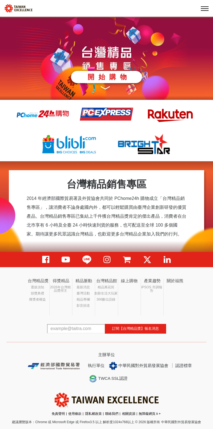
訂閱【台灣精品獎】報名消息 (135, 328)
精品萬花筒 (106, 287)
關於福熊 (175, 281)
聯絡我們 (111, 414)
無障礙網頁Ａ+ (150, 414)
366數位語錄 (106, 299)
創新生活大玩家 (106, 293)
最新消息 (83, 287)
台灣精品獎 (38, 281)
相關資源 (128, 414)
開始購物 (109, 77)
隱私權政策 (93, 414)
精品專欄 (83, 299)
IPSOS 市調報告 (151, 289)
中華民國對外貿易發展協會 (138, 366)
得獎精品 (61, 281)
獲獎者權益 (37, 299)
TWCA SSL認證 (108, 379)
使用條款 (75, 414)
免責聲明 (58, 414)
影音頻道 (83, 305)
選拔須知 (37, 287)
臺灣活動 (83, 293)
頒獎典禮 (37, 293)
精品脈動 (83, 281)
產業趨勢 (152, 281)
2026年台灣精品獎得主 (60, 289)
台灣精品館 (106, 281)
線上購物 (129, 281)
